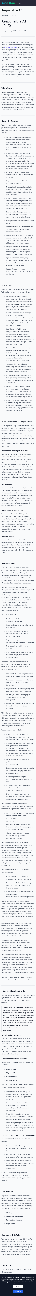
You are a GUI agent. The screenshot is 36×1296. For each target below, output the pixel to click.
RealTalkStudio (8, 3)
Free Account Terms (11, 47)
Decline (18, 1287)
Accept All (18, 1291)
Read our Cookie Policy (8, 1283)
